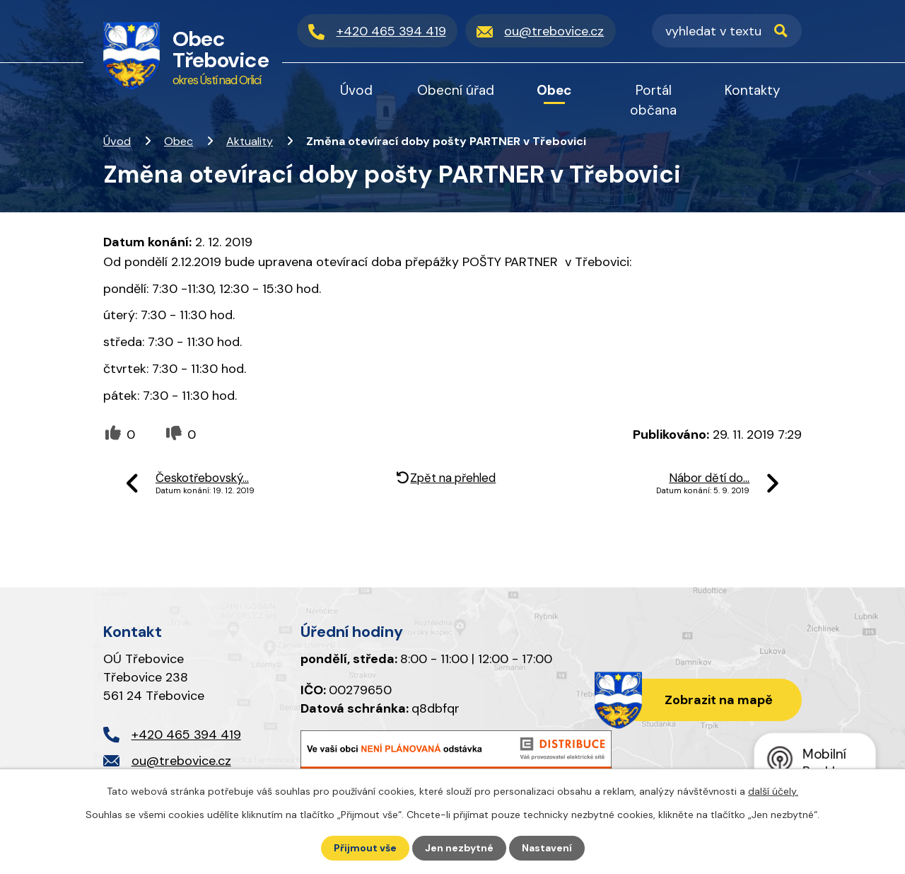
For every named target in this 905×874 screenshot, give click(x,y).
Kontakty (753, 90)
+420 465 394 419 (186, 734)
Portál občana (653, 100)
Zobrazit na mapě (719, 699)
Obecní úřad (455, 90)
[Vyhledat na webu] (727, 31)
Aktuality (249, 141)
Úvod (117, 141)
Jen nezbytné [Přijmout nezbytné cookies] (459, 847)
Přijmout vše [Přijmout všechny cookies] (365, 847)
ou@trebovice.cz (181, 760)
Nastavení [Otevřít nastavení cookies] (547, 847)
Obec (178, 141)
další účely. (773, 791)
